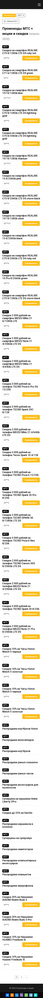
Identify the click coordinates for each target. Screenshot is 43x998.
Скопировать (31, 58)
